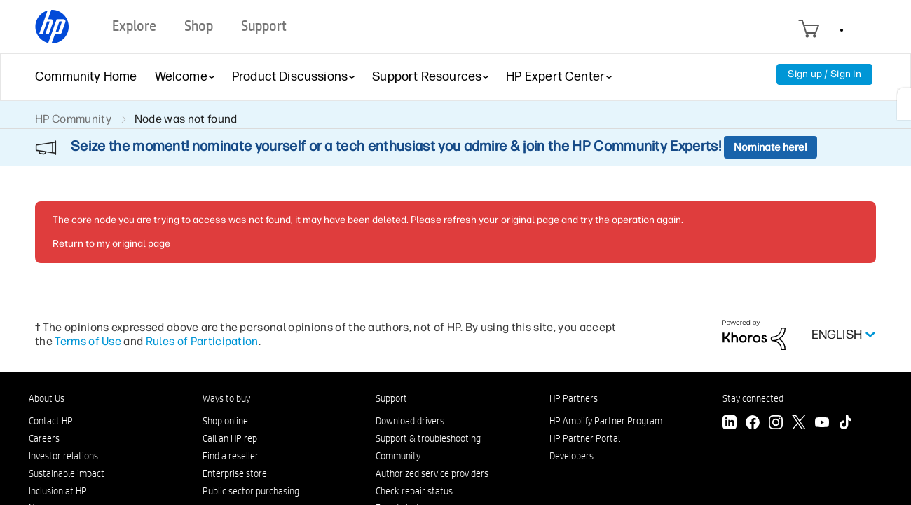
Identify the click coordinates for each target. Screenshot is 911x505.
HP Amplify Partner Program (605, 421)
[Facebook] (753, 424)
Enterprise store (235, 473)
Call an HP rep (230, 438)
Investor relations (63, 456)
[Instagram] (776, 424)
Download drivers (410, 421)
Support (391, 398)
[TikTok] (845, 424)
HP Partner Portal (584, 438)
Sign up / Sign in (824, 74)
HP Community (73, 119)
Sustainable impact (66, 473)
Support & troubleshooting (428, 438)
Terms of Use (88, 341)
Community (398, 456)
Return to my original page (111, 244)
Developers (571, 456)
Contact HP (51, 421)
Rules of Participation (202, 341)
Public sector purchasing (251, 491)
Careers (44, 438)
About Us (46, 398)
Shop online (225, 421)
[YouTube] (822, 424)
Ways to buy (226, 398)
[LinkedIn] (729, 424)
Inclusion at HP (58, 491)
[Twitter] (799, 424)
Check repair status (414, 491)
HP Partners (573, 398)
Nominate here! (770, 147)
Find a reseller (231, 456)
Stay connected (752, 398)
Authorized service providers (432, 473)
